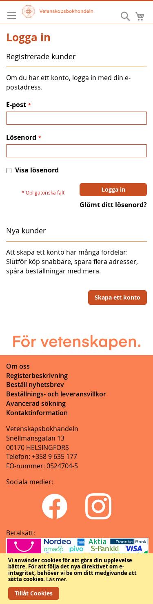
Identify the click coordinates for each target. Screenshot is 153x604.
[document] (76, 578)
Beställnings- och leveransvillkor (56, 393)
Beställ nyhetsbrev (35, 384)
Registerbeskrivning (37, 375)
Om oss (18, 366)
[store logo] (57, 11)
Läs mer (56, 579)
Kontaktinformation (37, 412)
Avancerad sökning (36, 403)
